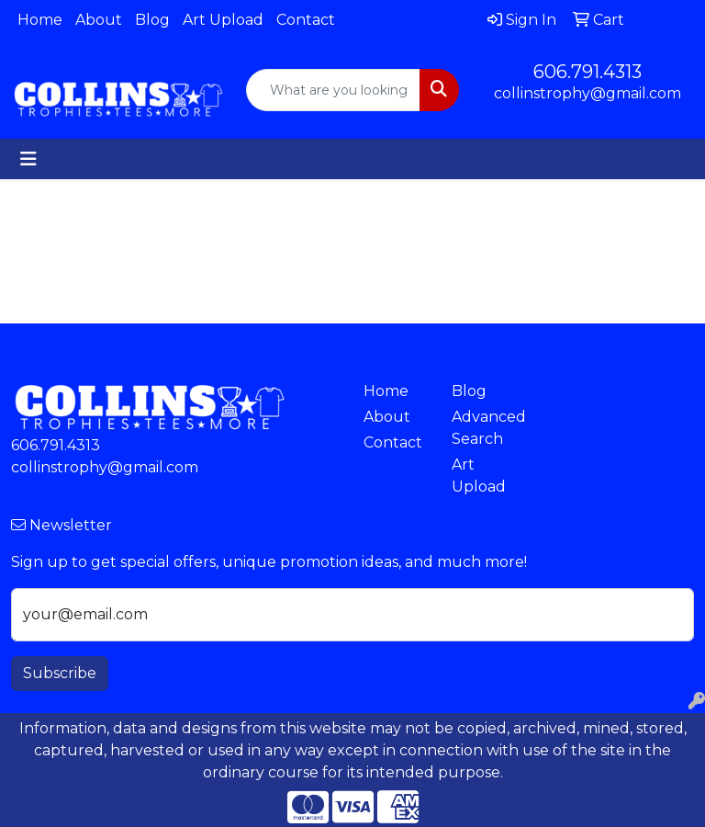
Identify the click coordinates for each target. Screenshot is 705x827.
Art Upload (223, 19)
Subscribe (59, 673)
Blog (152, 19)
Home (39, 19)
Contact (305, 19)
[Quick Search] (333, 90)
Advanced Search (485, 427)
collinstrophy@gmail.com (587, 93)
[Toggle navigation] (28, 159)
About (98, 19)
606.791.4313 (587, 72)
